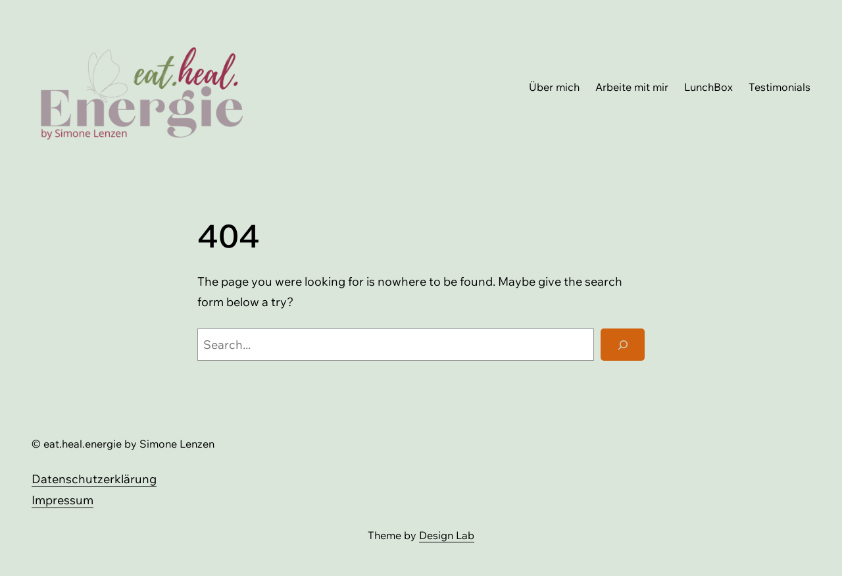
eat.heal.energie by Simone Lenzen (128, 443)
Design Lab (446, 535)
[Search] (623, 344)
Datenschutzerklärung (94, 478)
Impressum (62, 500)
